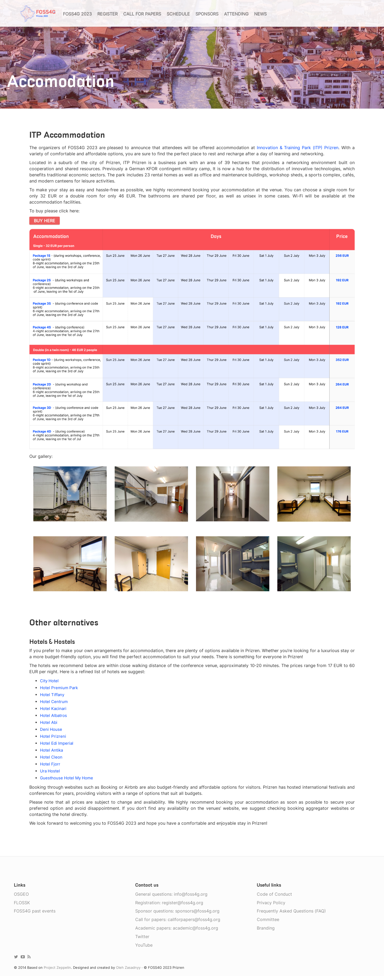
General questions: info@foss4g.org (171, 894)
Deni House (51, 729)
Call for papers (142, 14)
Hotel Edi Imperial (56, 743)
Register (107, 14)
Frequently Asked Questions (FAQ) (291, 911)
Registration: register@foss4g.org (169, 902)
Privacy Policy (271, 902)
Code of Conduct (274, 894)
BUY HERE (44, 220)
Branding (266, 928)
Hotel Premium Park (59, 687)
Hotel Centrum (54, 701)
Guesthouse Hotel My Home (66, 777)
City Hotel (49, 680)
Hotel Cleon (51, 757)
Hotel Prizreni (53, 736)
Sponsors (206, 14)
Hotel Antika (51, 750)
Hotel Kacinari (53, 708)
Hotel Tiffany (52, 694)
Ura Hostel (50, 770)
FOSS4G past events (34, 911)
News (260, 14)
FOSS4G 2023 (77, 14)
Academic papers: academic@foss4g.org (176, 928)
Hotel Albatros (53, 715)
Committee (268, 919)
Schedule (178, 14)
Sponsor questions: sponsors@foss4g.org (177, 911)
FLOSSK (22, 902)
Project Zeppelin (57, 967)
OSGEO (21, 894)
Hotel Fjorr (50, 764)
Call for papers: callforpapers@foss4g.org (177, 919)
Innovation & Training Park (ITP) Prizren (298, 147)
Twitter (142, 936)
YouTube (144, 945)
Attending (236, 14)
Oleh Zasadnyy (128, 967)
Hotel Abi (48, 722)
